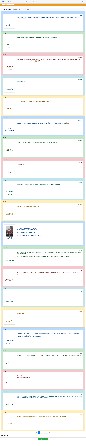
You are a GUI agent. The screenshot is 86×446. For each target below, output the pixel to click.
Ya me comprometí (21, 81)
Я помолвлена (20, 164)
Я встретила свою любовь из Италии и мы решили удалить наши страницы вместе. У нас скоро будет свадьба (42, 293)
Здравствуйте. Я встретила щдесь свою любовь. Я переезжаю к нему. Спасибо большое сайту (38, 184)
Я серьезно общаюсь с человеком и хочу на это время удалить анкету (33, 101)
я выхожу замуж (20, 313)
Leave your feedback (7, 9)
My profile (9, 1)
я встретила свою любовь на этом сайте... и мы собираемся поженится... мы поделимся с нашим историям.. (41, 416)
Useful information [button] (30, 1)
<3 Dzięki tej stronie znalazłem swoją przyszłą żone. (28, 206)
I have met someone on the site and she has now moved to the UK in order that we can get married (38, 142)
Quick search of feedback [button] (17, 9)
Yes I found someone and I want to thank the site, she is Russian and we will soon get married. (37, 37)
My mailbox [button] (16, 1)
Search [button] (22, 1)
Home (3, 1)
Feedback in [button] (28, 9)
